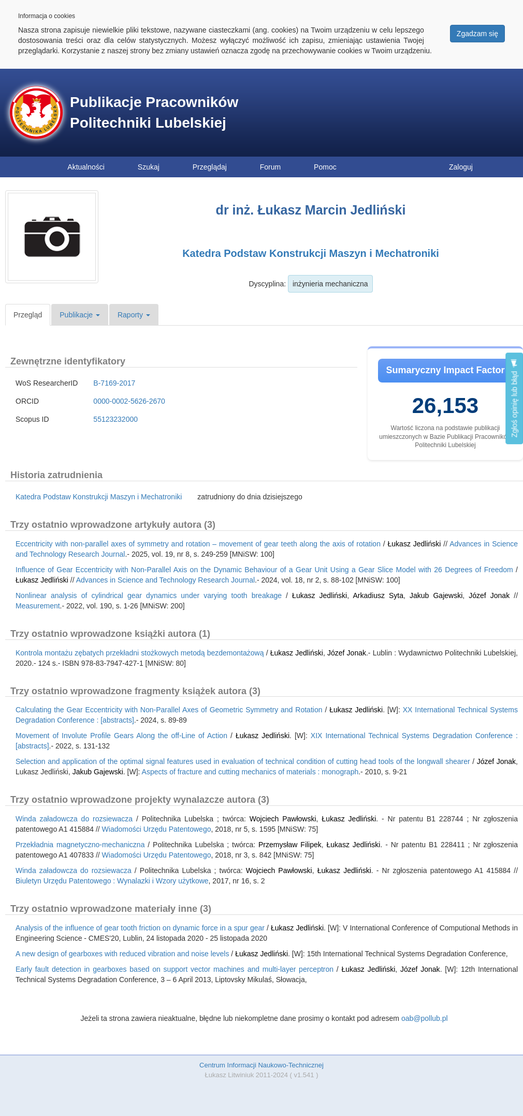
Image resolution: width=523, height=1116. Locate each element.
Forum (270, 167)
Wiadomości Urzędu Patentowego (156, 829)
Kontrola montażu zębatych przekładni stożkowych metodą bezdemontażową (140, 653)
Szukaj (148, 167)
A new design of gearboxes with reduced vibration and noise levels (122, 954)
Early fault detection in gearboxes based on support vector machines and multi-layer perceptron (174, 969)
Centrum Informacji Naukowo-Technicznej (261, 1065)
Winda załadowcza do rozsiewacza (74, 819)
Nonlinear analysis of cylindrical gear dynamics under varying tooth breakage (149, 595)
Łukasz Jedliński (414, 544)
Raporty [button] (134, 315)
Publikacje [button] (80, 315)
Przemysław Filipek (290, 844)
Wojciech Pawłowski (283, 819)
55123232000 (115, 419)
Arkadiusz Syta (378, 595)
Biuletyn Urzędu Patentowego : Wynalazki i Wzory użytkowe (112, 881)
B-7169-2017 (114, 383)
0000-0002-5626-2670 (129, 401)
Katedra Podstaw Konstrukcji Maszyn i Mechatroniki (310, 253)
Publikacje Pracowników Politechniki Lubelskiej (154, 112)
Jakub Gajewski (436, 595)
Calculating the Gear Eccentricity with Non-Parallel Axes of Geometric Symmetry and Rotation (169, 710)
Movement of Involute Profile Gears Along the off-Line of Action (121, 735)
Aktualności (86, 167)
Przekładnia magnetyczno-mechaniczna (80, 844)
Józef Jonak (489, 595)
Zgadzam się (477, 33)
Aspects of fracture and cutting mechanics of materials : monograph (250, 772)
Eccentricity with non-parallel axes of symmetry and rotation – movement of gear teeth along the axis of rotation (198, 544)
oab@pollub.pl (424, 1018)
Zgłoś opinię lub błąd (514, 398)
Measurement (38, 606)
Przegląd (27, 315)
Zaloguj (461, 167)
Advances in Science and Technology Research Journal (165, 580)
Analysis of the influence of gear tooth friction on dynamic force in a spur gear (140, 928)
